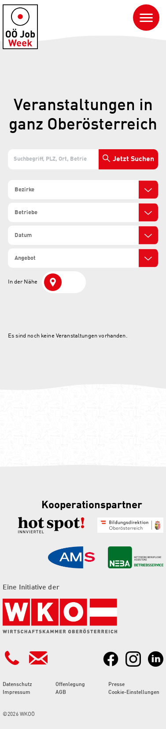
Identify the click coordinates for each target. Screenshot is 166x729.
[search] (45, 190)
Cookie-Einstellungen (133, 692)
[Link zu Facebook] (110, 659)
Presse (116, 684)
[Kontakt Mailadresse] (38, 658)
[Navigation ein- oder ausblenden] (146, 17)
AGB (60, 692)
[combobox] (83, 189)
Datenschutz (17, 684)
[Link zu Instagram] (133, 659)
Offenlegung (70, 684)
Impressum (16, 692)
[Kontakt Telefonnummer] (12, 658)
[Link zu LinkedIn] (155, 659)
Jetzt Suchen (133, 159)
